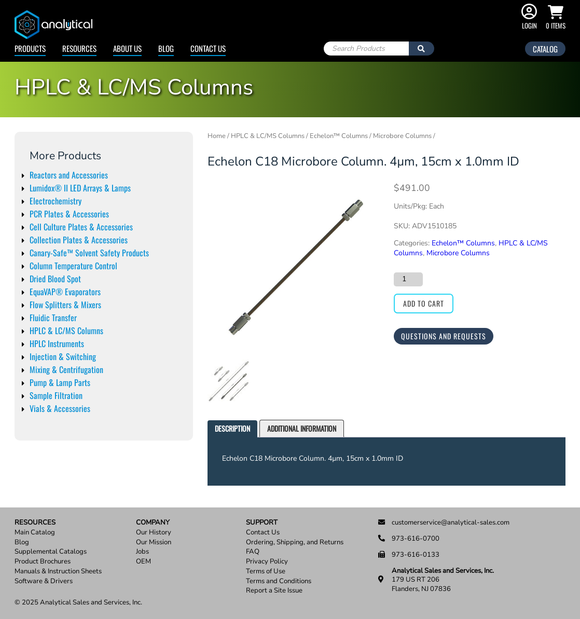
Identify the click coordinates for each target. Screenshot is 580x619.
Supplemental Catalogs (51, 551)
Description (232, 428)
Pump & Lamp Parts (60, 382)
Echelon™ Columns (339, 136)
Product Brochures (43, 561)
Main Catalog (35, 532)
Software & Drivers (44, 581)
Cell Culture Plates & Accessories (81, 227)
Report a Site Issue (274, 590)
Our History (153, 532)
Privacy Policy (267, 561)
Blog (166, 48)
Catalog (545, 48)
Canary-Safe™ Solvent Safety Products (89, 252)
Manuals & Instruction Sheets (58, 571)
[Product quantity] (408, 279)
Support (262, 522)
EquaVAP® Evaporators (65, 291)
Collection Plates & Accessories (79, 239)
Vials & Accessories (60, 408)
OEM (143, 561)
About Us (127, 48)
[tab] (232, 428)
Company (153, 522)
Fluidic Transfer (53, 317)
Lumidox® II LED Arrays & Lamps (80, 188)
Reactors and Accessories (69, 175)
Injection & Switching (63, 356)
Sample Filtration (56, 395)
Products (30, 48)
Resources (79, 48)
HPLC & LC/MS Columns (66, 330)
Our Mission (153, 542)
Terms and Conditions (278, 581)
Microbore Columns (402, 136)
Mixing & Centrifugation (66, 369)
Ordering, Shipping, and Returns (294, 542)
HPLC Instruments (57, 343)
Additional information (301, 428)
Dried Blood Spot (55, 278)
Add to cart (423, 303)
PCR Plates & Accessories (69, 214)
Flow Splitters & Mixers (65, 304)
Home (217, 136)
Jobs (142, 551)
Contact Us (208, 48)
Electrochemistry (55, 201)
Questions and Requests (443, 336)
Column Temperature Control (73, 265)
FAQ (252, 551)
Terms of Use (265, 571)
